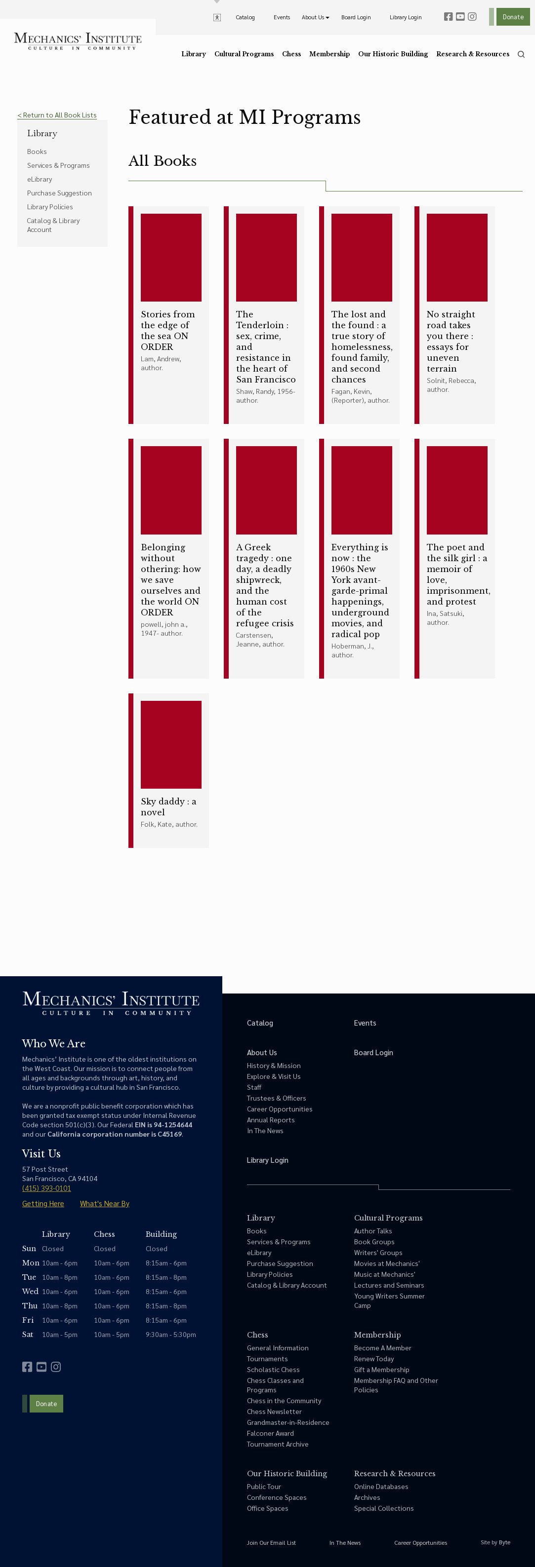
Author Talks (373, 1230)
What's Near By (104, 1203)
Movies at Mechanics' (387, 1263)
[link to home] (78, 41)
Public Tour (264, 1486)
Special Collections (384, 1507)
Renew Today (374, 1358)
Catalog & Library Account (53, 224)
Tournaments (267, 1358)
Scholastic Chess (273, 1369)
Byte (504, 1542)
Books (37, 151)
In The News (265, 1130)
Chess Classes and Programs (275, 1385)
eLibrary (39, 178)
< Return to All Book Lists (57, 114)
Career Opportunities (280, 1108)
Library (42, 133)
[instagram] (472, 17)
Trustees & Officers (276, 1097)
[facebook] (448, 17)
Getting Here (43, 1203)
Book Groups (374, 1241)
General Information (278, 1347)
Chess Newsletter (274, 1411)
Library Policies (50, 206)
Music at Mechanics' (384, 1273)
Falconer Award (270, 1432)
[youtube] (460, 17)
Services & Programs (58, 164)
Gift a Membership (382, 1369)
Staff (254, 1086)
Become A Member (383, 1347)
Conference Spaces (277, 1496)
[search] (521, 54)
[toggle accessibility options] (217, 17)
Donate (513, 16)
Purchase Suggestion (59, 192)
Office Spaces (267, 1507)
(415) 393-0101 (46, 1187)
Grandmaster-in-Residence (288, 1421)
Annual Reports (271, 1119)
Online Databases (381, 1486)
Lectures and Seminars (389, 1284)
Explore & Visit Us (274, 1075)
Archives (367, 1496)
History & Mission (274, 1065)
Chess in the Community (284, 1400)
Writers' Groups (378, 1252)
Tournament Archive (278, 1443)
